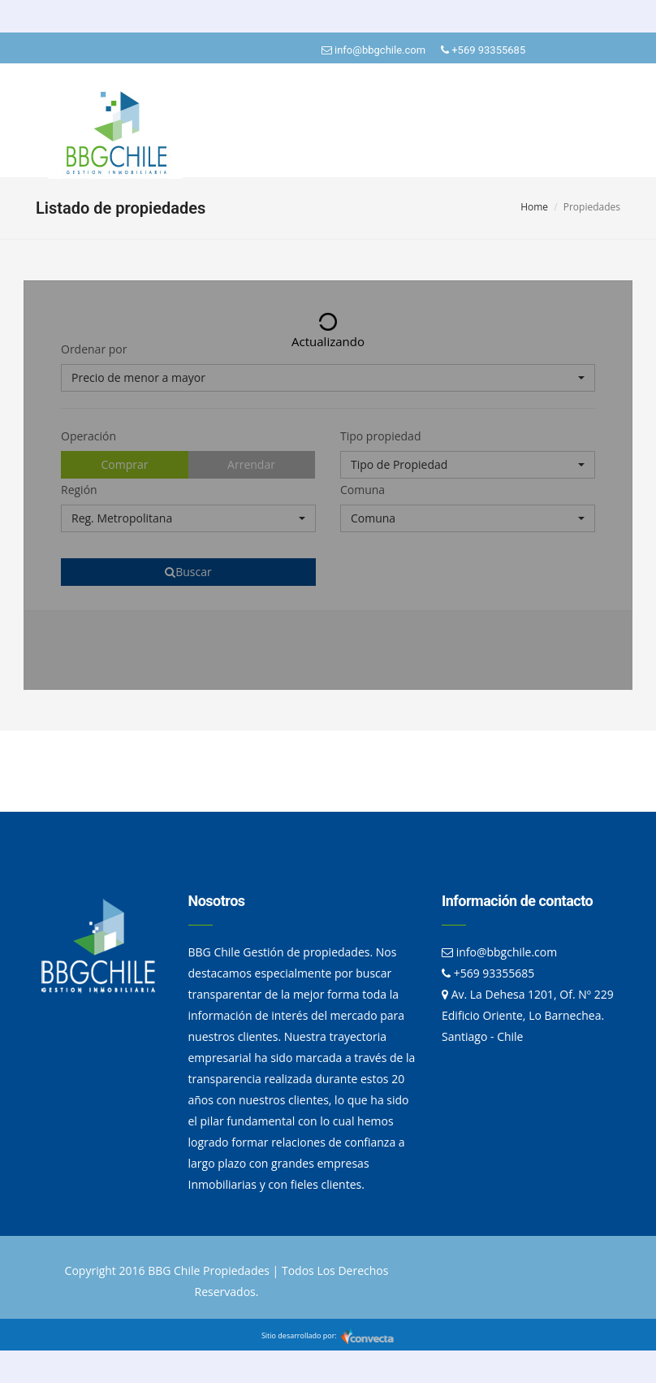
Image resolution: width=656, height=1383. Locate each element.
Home (534, 207)
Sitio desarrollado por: (328, 1335)
